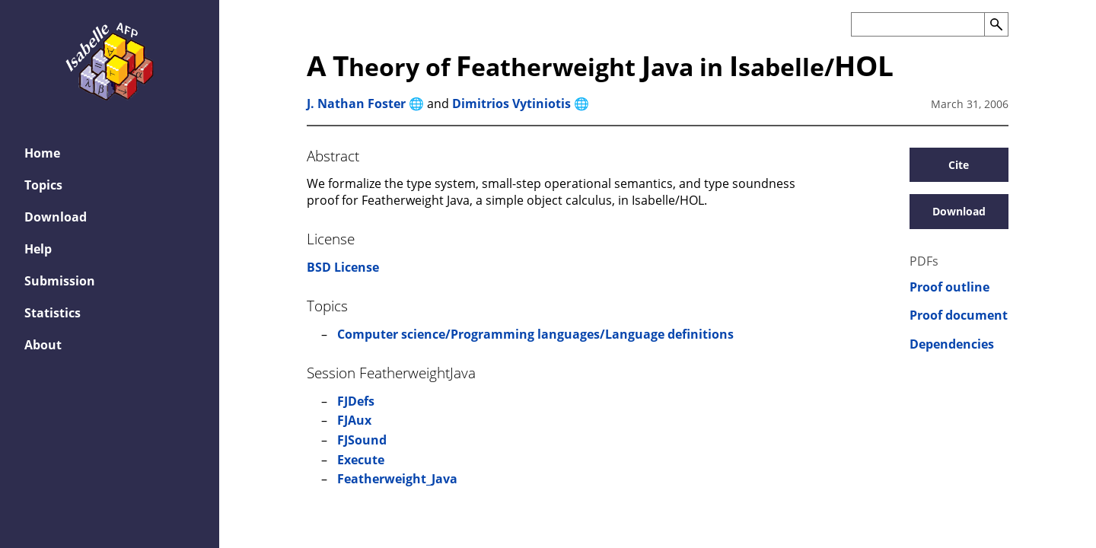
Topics (43, 185)
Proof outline (949, 287)
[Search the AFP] (917, 24)
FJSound (362, 440)
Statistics (52, 312)
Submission (59, 280)
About (43, 344)
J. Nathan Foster (356, 103)
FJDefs (355, 401)
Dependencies (952, 344)
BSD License (343, 267)
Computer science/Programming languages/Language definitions (535, 334)
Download (55, 217)
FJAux (354, 420)
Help (38, 249)
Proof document (959, 315)
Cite (958, 165)
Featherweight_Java (397, 478)
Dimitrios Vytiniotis (511, 103)
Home (42, 153)
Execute (360, 459)
